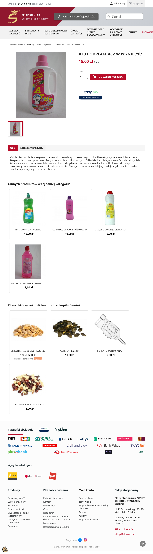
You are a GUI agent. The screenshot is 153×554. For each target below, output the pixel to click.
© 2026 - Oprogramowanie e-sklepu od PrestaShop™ (76, 546)
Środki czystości (76, 32)
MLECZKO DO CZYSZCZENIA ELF (110, 229)
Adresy (82, 512)
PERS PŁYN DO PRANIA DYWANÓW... (28, 283)
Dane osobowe (86, 498)
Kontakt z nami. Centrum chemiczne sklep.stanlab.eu (57, 518)
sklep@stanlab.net (125, 534)
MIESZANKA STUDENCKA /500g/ (28, 404)
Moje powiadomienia (89, 519)
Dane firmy (49, 505)
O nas (46, 509)
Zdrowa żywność (14, 32)
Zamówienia (85, 501)
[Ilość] (82, 77)
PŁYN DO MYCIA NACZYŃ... (28, 229)
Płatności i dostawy (53, 498)
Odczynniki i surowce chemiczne (116, 32)
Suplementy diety (32, 32)
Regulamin (48, 512)
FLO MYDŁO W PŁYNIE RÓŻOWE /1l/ (69, 229)
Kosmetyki (13, 505)
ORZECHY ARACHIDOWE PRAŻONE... (28, 350)
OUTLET (133, 32)
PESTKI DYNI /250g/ (69, 350)
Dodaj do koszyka (108, 77)
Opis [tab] (13, 147)
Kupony (83, 515)
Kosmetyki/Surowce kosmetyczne (55, 32)
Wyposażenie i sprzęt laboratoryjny (96, 32)
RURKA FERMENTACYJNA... (110, 350)
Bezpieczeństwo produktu (56, 526)
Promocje (13, 526)
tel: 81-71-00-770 (124, 528)
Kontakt (47, 501)
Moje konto (86, 490)
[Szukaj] (124, 16)
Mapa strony (49, 523)
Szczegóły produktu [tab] (31, 147)
